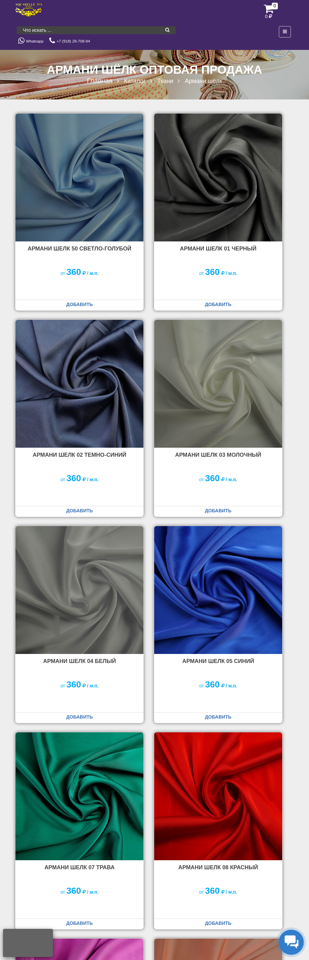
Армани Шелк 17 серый (250, 697)
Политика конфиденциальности (263, 919)
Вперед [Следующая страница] (280, 774)
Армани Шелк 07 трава (58, 533)
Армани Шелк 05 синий (251, 370)
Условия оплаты (176, 874)
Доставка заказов (128, 874)
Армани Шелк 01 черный (154, 206)
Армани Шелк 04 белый (154, 370)
